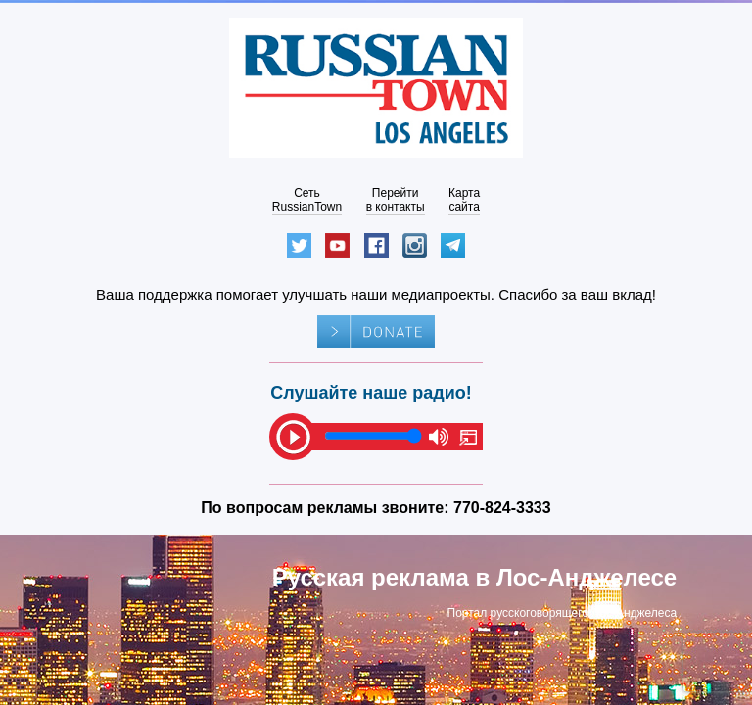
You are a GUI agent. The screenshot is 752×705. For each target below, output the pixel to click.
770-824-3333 (502, 507)
